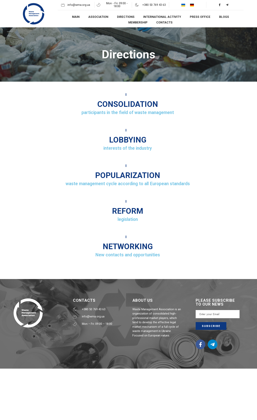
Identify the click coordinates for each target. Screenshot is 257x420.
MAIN (76, 17)
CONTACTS (164, 22)
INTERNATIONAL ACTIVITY (162, 17)
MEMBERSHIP (138, 22)
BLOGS (224, 17)
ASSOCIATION (98, 17)
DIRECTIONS (126, 17)
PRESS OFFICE (200, 17)
